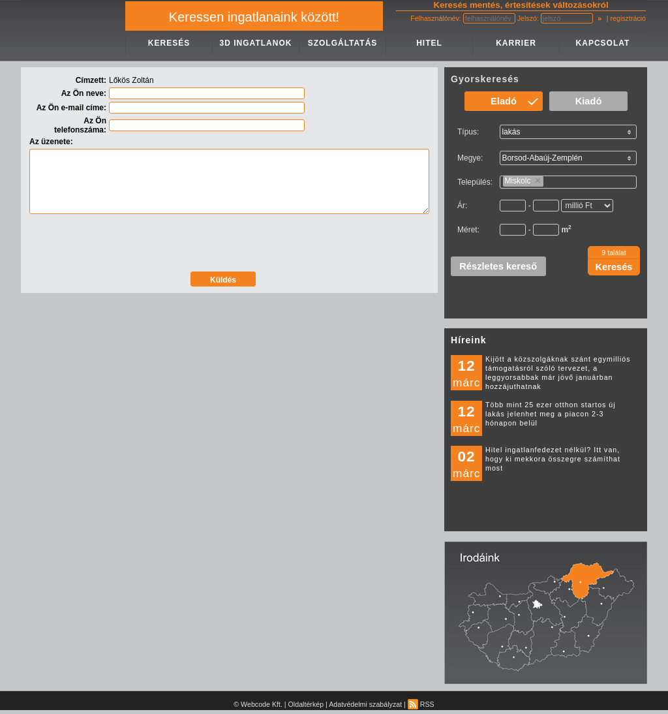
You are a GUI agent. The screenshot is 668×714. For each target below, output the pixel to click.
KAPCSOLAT (603, 43)
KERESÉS (169, 43)
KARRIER (516, 43)
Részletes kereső (498, 266)
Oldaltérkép (306, 704)
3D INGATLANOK (256, 43)
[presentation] (229, 244)
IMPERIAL (73, 30)
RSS (421, 704)
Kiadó (588, 101)
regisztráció (628, 18)
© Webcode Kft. (258, 704)
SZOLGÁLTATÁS (343, 43)
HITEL (429, 43)
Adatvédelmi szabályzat (365, 704)
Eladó (504, 101)
